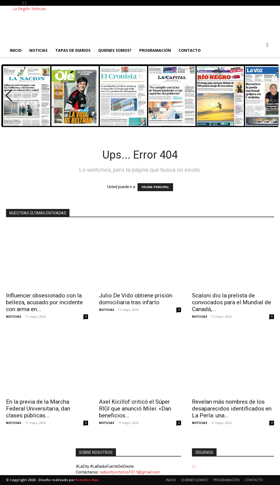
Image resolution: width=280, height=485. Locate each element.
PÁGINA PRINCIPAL (155, 187)
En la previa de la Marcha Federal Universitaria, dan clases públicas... (38, 408)
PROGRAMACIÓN (155, 50)
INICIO (16, 50)
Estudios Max (87, 480)
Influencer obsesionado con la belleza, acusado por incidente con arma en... (44, 302)
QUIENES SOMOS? (115, 50)
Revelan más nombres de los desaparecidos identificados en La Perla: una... (232, 408)
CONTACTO (190, 50)
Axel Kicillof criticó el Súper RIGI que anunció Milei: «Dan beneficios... (135, 408)
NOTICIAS (38, 50)
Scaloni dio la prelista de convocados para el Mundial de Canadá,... (231, 302)
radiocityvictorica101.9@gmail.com (130, 472)
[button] (267, 45)
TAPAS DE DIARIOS (73, 50)
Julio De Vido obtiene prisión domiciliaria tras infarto (135, 299)
